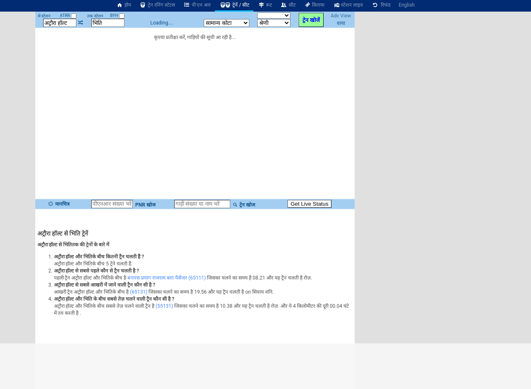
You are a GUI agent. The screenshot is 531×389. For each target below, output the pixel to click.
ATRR (68, 15)
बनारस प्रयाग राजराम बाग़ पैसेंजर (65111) (166, 278)
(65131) (138, 292)
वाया (341, 23)
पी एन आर (197, 5)
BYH (117, 15)
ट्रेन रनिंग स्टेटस (157, 5)
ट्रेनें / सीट (234, 5)
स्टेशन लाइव (348, 5)
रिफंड (380, 5)
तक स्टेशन (95, 16)
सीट (288, 5)
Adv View (341, 16)
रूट (265, 5)
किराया (314, 5)
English (407, 5)
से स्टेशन (44, 16)
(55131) (164, 306)
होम (123, 5)
